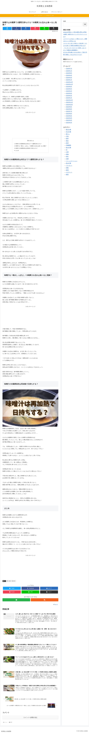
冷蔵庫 (9, 581)
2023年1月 (69, 98)
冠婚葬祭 (68, 145)
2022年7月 (69, 111)
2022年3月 (69, 120)
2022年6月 (69, 113)
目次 (28, 140)
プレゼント (69, 165)
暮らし (68, 134)
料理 (4, 581)
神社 (67, 156)
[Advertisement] (30, 123)
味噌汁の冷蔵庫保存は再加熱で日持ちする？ (26, 148)
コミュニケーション (71, 161)
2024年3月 (69, 77)
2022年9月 (69, 107)
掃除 (67, 167)
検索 (64, 21)
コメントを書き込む (30, 717)
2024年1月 (69, 80)
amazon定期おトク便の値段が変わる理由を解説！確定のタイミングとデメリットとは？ (75, 34)
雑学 (67, 138)
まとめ (17, 150)
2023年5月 (69, 89)
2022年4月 (69, 118)
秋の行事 (68, 163)
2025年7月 (69, 68)
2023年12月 (69, 82)
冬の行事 (68, 132)
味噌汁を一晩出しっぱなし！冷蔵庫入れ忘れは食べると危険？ (31, 146)
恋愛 (67, 159)
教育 (67, 174)
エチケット (69, 172)
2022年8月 (69, 109)
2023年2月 (69, 95)
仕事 (67, 152)
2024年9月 (69, 73)
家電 (67, 170)
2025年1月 (69, 71)
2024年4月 (69, 75)
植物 (67, 154)
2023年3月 (69, 93)
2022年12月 (69, 100)
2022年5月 (69, 116)
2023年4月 (69, 91)
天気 (67, 136)
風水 (67, 140)
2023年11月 (69, 84)
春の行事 (68, 147)
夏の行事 (68, 129)
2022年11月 (69, 102)
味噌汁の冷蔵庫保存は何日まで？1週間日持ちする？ (28, 143)
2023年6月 (69, 86)
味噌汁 (14, 581)
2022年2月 (69, 122)
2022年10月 (69, 104)
